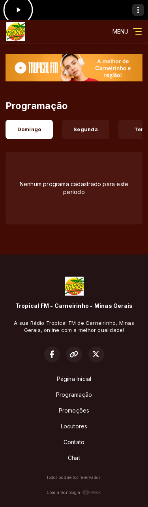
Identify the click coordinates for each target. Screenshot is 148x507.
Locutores (74, 426)
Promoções (74, 410)
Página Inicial (74, 378)
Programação (74, 394)
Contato (74, 442)
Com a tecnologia (74, 492)
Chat (74, 457)
